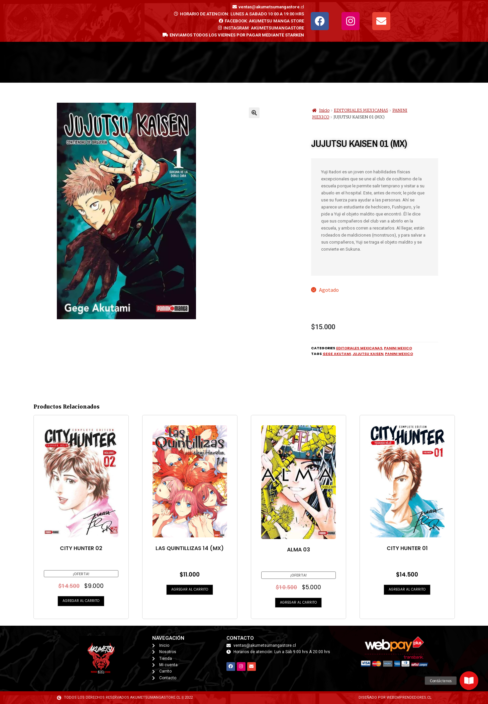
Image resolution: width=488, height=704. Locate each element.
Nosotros (333, 62)
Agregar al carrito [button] (81, 600)
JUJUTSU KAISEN (368, 353)
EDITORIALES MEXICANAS (361, 110)
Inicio (149, 62)
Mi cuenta (218, 62)
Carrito (254, 62)
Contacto (292, 62)
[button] (254, 112)
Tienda (181, 62)
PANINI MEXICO (398, 348)
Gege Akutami (337, 353)
